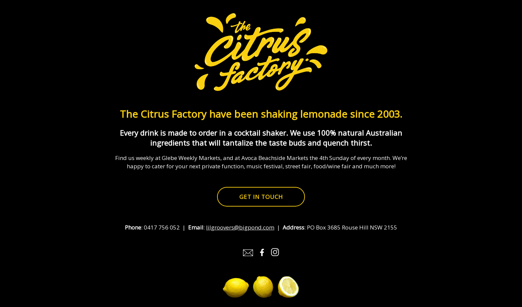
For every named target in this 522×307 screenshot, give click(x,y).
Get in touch (261, 197)
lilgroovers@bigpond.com (240, 227)
